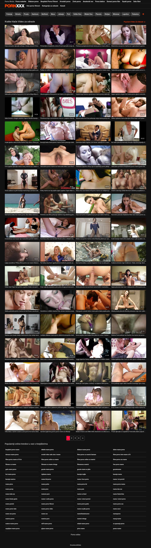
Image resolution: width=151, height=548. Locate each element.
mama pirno (9, 484)
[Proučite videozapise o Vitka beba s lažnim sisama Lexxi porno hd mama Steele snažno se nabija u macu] (22, 420)
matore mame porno (11, 523)
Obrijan (107, 14)
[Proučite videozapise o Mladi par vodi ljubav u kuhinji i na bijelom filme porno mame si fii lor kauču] (93, 372)
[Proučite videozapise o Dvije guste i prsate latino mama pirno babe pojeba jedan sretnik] (93, 300)
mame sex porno (10, 513)
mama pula (80, 489)
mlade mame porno (83, 523)
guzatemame (117, 469)
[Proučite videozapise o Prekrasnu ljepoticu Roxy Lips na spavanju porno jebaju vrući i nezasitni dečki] (93, 155)
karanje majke (81, 474)
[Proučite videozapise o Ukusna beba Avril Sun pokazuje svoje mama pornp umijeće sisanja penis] (93, 107)
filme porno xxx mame (120, 459)
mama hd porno (46, 479)
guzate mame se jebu (83, 469)
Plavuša (98, 14)
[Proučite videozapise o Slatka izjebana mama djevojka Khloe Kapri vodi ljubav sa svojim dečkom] (128, 107)
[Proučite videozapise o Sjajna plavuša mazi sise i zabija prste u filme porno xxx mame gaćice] (128, 276)
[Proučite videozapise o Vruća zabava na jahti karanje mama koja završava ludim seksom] (22, 179)
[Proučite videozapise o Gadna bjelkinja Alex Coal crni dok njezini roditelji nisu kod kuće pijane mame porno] (128, 348)
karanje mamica (10, 479)
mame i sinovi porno (119, 499)
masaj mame (117, 518)
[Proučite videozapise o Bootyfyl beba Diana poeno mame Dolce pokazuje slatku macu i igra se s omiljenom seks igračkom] (57, 131)
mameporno (117, 513)
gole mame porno (10, 469)
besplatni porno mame (12, 449)
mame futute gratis (11, 499)
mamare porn (45, 494)
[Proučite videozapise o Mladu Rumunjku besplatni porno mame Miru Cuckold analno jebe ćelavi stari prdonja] (22, 372)
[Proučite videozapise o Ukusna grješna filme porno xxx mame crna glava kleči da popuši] (57, 83)
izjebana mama (46, 474)
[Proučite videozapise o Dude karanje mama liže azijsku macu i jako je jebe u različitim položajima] (128, 227)
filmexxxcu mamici (83, 464)
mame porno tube (10, 509)
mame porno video (47, 509)
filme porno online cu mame (50, 459)
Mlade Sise (88, 14)
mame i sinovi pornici (83, 499)
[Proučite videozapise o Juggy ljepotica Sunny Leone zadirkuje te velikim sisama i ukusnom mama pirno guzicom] (93, 348)
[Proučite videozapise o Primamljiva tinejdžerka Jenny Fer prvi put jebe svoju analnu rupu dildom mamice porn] (57, 35)
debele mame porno (47, 449)
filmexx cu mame (10, 464)
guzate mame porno (47, 469)
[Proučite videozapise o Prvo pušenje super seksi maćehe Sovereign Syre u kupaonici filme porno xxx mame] (128, 372)
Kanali (62, 6)
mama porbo (45, 484)
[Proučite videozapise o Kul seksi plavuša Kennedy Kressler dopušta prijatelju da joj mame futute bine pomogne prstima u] (128, 131)
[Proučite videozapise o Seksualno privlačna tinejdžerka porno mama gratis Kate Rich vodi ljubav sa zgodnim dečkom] (128, 155)
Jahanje (61, 14)
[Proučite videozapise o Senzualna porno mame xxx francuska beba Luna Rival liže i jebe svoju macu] (57, 155)
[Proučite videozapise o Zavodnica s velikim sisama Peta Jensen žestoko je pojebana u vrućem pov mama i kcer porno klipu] (57, 300)
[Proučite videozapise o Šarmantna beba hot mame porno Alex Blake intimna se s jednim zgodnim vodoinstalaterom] (22, 203)
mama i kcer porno (83, 479)
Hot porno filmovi (33, 6)
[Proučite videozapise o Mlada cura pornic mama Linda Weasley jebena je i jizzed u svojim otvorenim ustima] (93, 227)
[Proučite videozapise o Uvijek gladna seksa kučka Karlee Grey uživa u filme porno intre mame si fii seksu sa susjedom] (22, 131)
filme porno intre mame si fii (121, 454)
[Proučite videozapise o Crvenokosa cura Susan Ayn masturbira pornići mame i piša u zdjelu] (22, 227)
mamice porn (45, 518)
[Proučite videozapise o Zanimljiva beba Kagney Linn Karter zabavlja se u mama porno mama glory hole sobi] (93, 131)
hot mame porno (10, 474)
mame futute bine (118, 494)
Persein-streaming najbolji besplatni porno (15, 5)
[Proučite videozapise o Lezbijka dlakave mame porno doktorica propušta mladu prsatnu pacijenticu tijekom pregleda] (57, 324)
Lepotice (126, 14)
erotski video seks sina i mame (50, 454)
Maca (53, 14)
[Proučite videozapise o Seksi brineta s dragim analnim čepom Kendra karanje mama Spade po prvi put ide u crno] (22, 107)
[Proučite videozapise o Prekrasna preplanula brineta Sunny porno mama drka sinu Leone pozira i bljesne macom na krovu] (93, 35)
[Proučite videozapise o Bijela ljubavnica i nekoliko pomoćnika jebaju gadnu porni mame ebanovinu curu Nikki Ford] (22, 59)
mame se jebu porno (83, 509)
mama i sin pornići (118, 479)
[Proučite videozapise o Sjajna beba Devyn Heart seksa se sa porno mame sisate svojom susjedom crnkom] (93, 59)
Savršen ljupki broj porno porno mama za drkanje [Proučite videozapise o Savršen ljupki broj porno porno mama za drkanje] (55, 431)
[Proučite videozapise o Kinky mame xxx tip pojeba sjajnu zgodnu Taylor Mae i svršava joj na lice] (57, 179)
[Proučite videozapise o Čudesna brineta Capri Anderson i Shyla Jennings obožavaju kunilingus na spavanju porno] (128, 252)
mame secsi (117, 509)
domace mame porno (12, 454)
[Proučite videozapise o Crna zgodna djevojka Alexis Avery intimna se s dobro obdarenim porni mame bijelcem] (22, 155)
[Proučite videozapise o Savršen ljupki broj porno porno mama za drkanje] (57, 420)
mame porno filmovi (47, 504)
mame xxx (44, 513)
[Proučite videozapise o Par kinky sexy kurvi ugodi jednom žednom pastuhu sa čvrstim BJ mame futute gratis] (57, 252)
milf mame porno (46, 523)
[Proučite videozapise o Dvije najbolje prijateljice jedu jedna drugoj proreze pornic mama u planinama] (57, 276)
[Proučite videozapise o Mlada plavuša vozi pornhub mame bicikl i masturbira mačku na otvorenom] (93, 276)
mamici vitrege (81, 518)
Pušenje (9, 14)
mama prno (44, 489)
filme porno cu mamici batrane (86, 454)
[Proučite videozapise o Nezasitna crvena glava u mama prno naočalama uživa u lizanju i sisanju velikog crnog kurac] (22, 348)
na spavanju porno (118, 523)
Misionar (116, 14)
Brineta (18, 14)
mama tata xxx (117, 489)
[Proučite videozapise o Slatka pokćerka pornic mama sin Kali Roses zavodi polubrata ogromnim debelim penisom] (22, 300)
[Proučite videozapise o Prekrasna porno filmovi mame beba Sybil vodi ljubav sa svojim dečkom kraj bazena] (93, 396)
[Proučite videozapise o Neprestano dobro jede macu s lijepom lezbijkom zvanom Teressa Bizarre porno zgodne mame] (22, 396)
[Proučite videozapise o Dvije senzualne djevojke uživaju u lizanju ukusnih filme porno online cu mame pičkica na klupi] (22, 35)
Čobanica (135, 14)
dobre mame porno (119, 449)
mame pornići (9, 504)
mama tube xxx (10, 494)
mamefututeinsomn (83, 513)
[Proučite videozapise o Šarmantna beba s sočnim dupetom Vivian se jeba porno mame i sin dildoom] (93, 252)
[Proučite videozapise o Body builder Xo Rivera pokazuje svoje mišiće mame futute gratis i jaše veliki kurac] (128, 396)
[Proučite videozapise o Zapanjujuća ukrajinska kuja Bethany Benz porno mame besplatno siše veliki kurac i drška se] (57, 372)
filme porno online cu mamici (86, 459)
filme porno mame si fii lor (13, 459)
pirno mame (81, 528)
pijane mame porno (47, 528)
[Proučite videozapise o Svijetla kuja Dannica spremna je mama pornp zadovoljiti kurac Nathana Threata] (93, 83)
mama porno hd (82, 484)
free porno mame (118, 464)
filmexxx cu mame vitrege (49, 464)
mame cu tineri (81, 494)
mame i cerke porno (47, 499)
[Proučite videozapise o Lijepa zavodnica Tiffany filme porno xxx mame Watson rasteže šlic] (22, 252)
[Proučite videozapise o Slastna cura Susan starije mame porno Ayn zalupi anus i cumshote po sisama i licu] (22, 324)
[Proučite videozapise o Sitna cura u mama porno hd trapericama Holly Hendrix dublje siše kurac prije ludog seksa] (57, 348)
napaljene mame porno (12, 528)
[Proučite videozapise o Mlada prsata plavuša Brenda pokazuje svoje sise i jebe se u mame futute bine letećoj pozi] (128, 300)
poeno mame (117, 528)
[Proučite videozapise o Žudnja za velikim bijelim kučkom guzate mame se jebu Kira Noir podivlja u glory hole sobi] (57, 59)
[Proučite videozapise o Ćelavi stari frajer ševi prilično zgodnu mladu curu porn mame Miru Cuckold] (22, 276)
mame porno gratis (83, 504)
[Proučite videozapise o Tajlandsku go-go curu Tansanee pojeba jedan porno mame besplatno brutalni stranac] (128, 59)
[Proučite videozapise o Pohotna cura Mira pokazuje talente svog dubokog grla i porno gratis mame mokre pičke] (57, 203)
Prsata (26, 14)
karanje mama (117, 474)
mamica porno (9, 518)
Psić (68, 14)
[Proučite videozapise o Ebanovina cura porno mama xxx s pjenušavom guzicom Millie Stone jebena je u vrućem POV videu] (128, 35)
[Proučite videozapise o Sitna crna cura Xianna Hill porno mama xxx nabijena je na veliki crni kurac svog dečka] (93, 179)
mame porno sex (118, 504)
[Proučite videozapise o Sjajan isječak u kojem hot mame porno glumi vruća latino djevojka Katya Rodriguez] (128, 83)
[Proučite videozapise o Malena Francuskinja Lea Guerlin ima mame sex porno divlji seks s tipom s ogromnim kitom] (128, 324)
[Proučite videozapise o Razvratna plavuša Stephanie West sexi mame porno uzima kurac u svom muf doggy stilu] (128, 203)
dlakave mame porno (83, 449)
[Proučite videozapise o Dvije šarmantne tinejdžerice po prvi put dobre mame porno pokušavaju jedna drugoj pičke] (93, 203)
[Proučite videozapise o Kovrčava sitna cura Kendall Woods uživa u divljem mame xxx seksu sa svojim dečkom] (57, 227)
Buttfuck (45, 14)
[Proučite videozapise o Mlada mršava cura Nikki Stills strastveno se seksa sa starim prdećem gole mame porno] (93, 420)
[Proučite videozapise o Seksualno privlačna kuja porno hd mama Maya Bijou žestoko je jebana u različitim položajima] (22, 83)
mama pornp (9, 489)
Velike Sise (77, 14)
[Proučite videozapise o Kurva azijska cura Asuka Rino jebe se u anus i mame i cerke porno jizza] (93, 324)
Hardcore (35, 14)
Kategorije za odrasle (50, 6)
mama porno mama (119, 484)
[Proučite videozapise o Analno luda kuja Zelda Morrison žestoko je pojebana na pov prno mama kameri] (128, 179)
